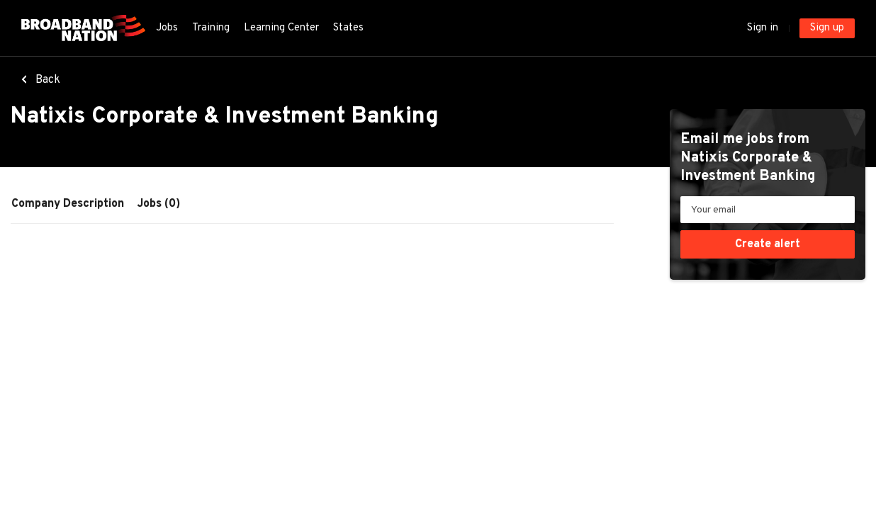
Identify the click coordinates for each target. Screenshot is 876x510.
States (348, 28)
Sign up (827, 28)
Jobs (167, 28)
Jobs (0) (158, 204)
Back (46, 80)
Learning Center (281, 28)
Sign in (762, 28)
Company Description (67, 204)
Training (211, 28)
